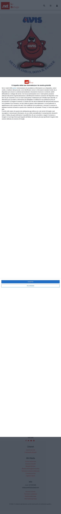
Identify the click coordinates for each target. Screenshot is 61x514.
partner (15, 88)
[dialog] (30, 257)
